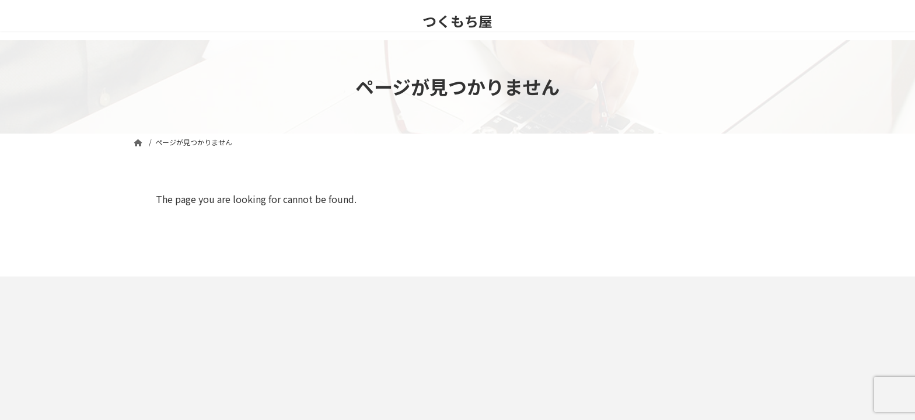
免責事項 (158, 287)
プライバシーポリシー (230, 287)
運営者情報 (369, 287)
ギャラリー (427, 287)
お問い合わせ (309, 287)
